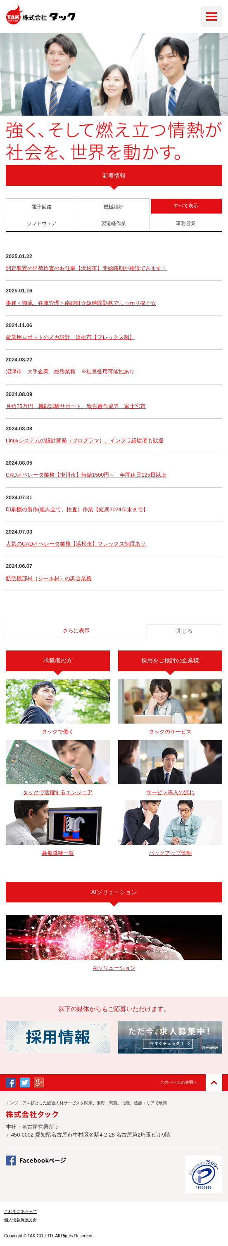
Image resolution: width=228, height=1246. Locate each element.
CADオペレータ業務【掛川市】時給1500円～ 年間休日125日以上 (86, 475)
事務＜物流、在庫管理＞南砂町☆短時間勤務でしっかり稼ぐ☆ (81, 303)
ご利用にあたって (20, 1211)
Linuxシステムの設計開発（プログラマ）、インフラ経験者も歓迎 (85, 440)
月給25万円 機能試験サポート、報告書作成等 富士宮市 (76, 406)
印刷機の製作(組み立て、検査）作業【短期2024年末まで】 (77, 509)
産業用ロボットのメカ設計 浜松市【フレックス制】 (70, 337)
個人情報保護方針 (20, 1220)
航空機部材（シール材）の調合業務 (49, 578)
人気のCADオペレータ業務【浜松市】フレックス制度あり (76, 544)
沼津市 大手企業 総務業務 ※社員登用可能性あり (70, 371)
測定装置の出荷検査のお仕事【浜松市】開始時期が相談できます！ (86, 268)
